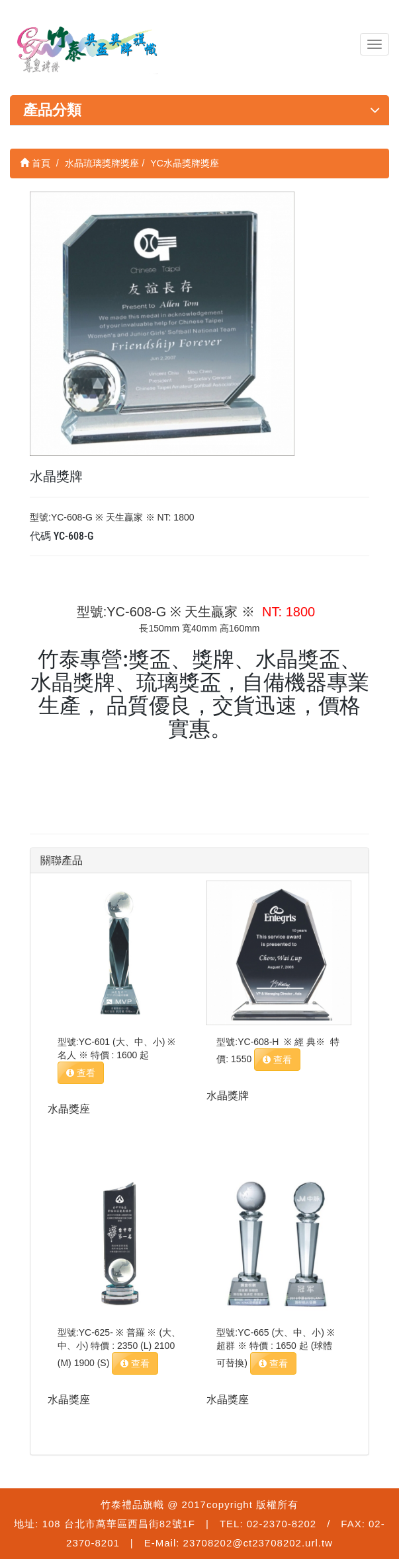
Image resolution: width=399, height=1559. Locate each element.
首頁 (35, 163)
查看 (80, 1073)
